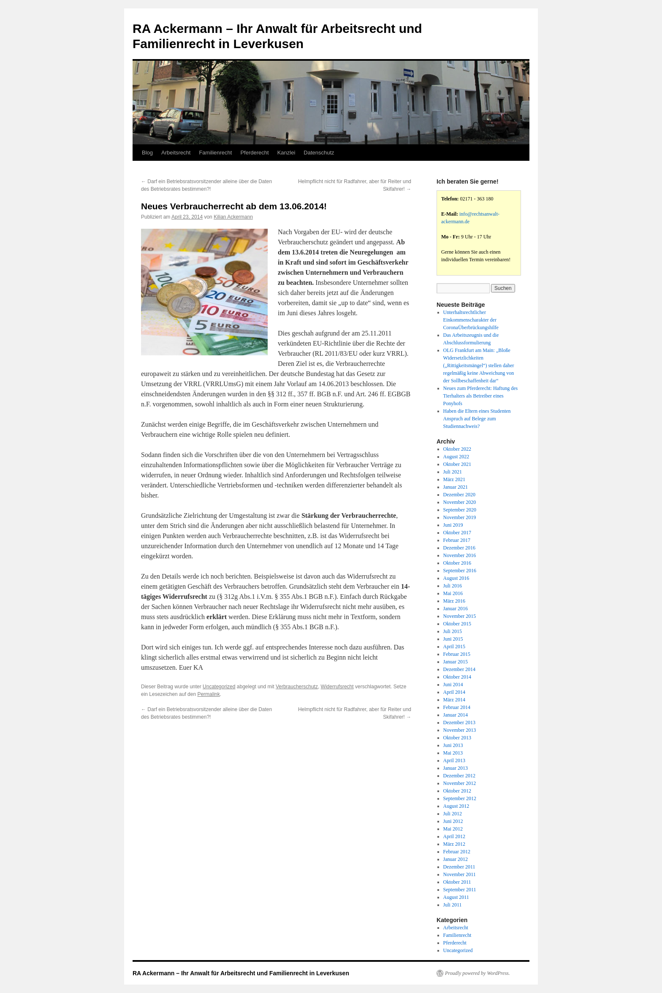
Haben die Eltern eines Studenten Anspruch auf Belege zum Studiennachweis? (477, 418)
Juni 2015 (453, 639)
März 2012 (454, 844)
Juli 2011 (452, 905)
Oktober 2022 (457, 449)
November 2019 (459, 517)
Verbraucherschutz (297, 687)
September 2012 (459, 798)
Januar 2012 (455, 859)
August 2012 (456, 806)
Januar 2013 (455, 768)
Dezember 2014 (459, 669)
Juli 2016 (452, 586)
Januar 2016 (455, 608)
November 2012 (459, 783)
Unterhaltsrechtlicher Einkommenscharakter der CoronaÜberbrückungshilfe (471, 319)
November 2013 (459, 730)
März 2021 (454, 479)
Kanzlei (286, 152)
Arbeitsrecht (175, 152)
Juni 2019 (453, 525)
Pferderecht (254, 152)
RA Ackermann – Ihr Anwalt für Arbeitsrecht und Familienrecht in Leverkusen (241, 973)
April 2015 (454, 646)
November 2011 (459, 874)
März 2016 (454, 601)
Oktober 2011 (457, 882)
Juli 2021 (452, 472)
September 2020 (459, 510)
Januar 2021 (455, 487)
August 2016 (456, 578)
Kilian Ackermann (233, 217)
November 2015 (459, 616)
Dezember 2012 (459, 776)
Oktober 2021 (457, 464)
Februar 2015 (456, 654)
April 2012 (454, 836)
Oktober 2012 (457, 791)
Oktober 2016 (457, 563)
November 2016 (459, 555)
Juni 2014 (453, 684)
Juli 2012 (452, 814)
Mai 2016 (453, 593)
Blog (147, 152)
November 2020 (459, 502)
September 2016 (459, 571)
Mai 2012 (453, 829)
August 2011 (456, 897)
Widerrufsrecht (337, 687)
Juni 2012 (453, 821)
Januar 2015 (455, 662)
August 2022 (456, 457)
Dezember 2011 (459, 867)
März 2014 (454, 700)
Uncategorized (219, 687)
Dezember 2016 (459, 548)
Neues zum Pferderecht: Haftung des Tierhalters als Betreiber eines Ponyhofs (480, 395)
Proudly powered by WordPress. (477, 973)
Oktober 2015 (457, 624)
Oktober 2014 (457, 677)
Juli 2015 (452, 631)
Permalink (208, 694)
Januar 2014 (455, 715)
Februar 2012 (456, 852)
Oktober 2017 (457, 533)
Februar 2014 (456, 707)
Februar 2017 (456, 540)
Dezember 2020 (459, 495)
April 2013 (454, 760)
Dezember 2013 (459, 722)
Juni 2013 (453, 745)
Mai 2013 (453, 753)
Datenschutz (319, 152)
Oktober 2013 (457, 738)
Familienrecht (215, 152)
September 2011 (459, 890)
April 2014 (454, 692)
